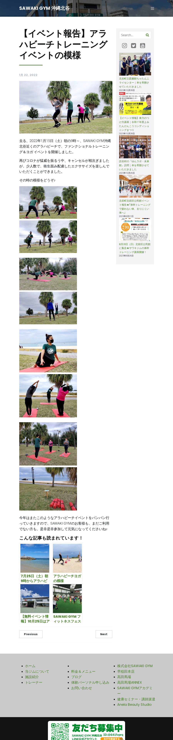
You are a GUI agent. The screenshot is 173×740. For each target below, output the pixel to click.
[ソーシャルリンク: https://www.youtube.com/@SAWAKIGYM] (144, 46)
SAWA (122, 688)
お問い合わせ (81, 688)
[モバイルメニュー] (152, 8)
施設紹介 (32, 677)
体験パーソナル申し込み (90, 683)
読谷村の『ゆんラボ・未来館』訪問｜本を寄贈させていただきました (134, 166)
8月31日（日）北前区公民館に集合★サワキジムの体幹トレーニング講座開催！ (134, 249)
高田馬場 (124, 677)
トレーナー (33, 683)
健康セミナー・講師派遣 (136, 699)
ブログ (76, 677)
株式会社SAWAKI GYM (135, 666)
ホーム (30, 666)
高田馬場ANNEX (129, 683)
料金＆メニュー (83, 672)
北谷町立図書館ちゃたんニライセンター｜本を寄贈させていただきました (134, 83)
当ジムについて (37, 672)
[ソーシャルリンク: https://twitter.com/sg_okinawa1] (135, 46)
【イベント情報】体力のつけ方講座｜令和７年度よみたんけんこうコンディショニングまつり (134, 124)
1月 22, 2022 (28, 76)
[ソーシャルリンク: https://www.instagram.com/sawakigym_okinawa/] (125, 46)
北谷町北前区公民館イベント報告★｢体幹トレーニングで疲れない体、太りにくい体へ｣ (134, 207)
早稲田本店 (126, 672)
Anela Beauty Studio (134, 705)
